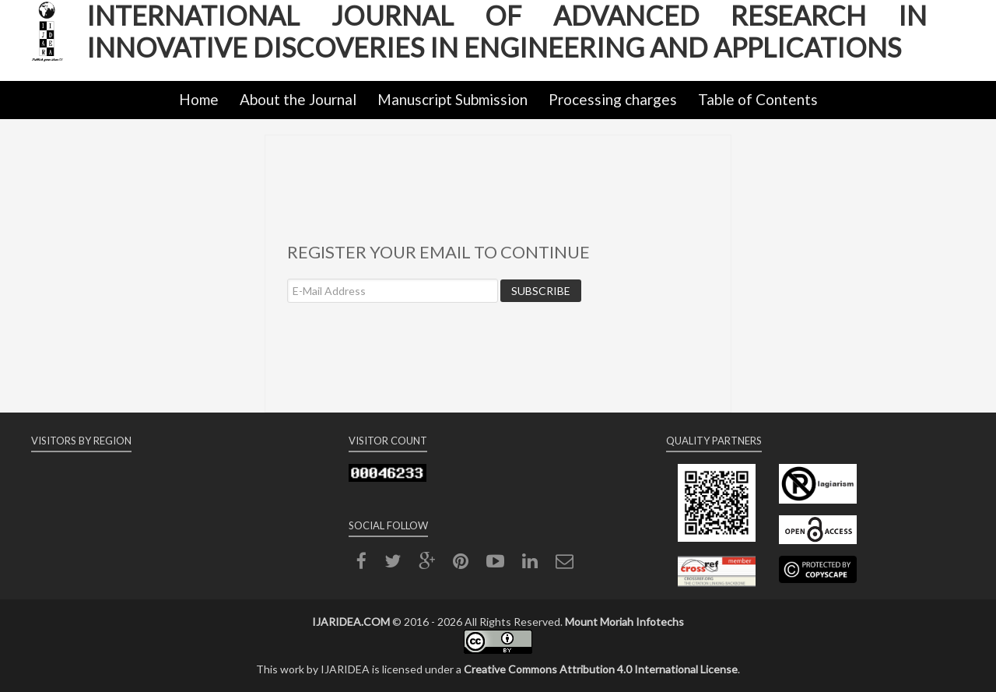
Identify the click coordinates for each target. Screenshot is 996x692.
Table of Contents (758, 99)
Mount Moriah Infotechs (624, 621)
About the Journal (298, 99)
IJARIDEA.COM (351, 621)
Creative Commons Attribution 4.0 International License (601, 669)
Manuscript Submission (452, 99)
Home (199, 99)
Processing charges (613, 99)
